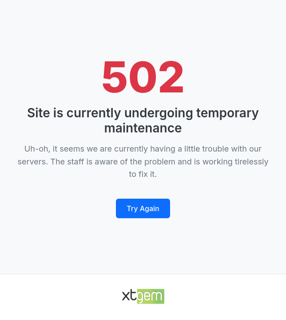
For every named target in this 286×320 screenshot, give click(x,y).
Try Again (143, 208)
